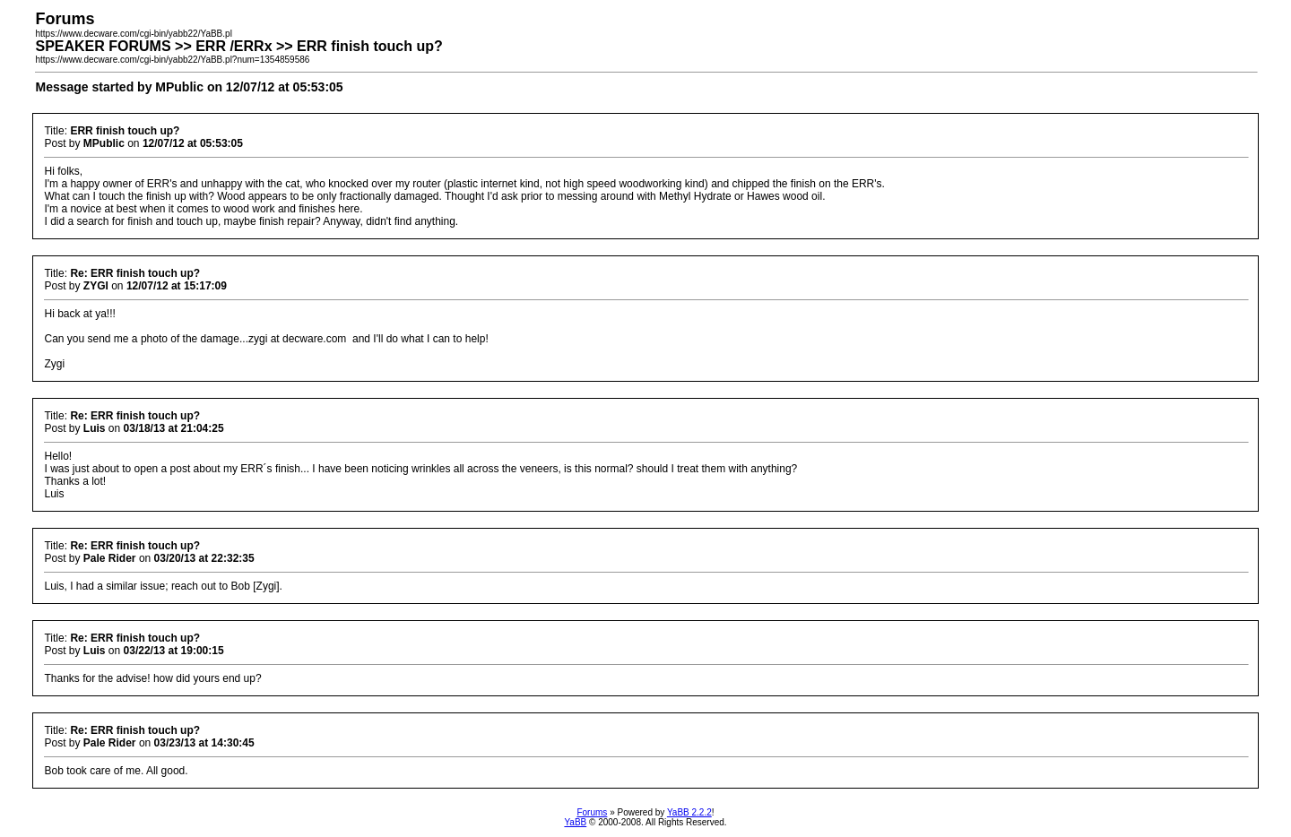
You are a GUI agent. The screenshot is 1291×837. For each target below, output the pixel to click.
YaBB (575, 822)
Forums (591, 812)
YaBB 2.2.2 (689, 812)
